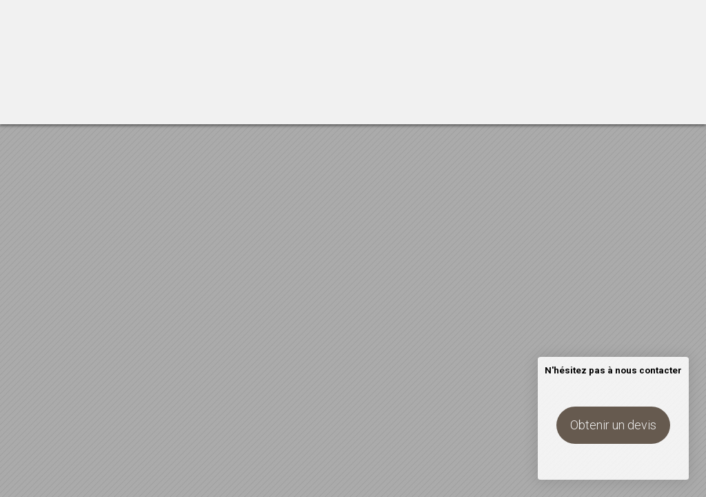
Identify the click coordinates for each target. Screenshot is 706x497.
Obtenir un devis (613, 425)
